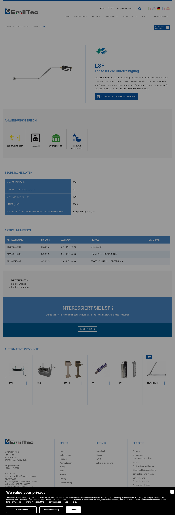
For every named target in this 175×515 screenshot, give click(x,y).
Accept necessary (51, 510)
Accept (73, 510)
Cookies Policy (71, 502)
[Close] (172, 492)
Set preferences (21, 510)
